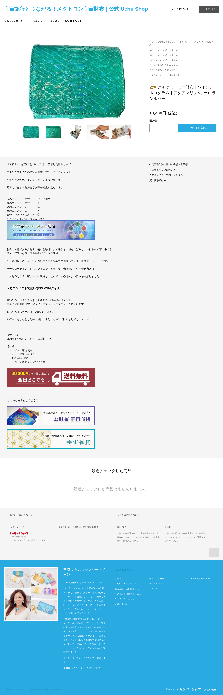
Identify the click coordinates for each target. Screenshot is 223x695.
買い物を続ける (157, 180)
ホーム (118, 578)
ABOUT (39, 20)
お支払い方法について (126, 583)
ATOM (159, 589)
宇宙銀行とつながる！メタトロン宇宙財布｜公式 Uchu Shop (76, 9)
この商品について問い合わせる (166, 175)
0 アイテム (208, 8)
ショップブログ (157, 578)
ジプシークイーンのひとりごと (87, 668)
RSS (151, 589)
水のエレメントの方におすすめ (163, 60)
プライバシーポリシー (126, 599)
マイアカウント (180, 8)
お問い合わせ (121, 604)
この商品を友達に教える (162, 170)
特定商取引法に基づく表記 (128, 594)
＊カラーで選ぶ (156, 65)
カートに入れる (196, 127)
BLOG (55, 20)
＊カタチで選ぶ (156, 70)
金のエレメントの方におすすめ (163, 55)
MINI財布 (171, 70)
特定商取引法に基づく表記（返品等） (169, 164)
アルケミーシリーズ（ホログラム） (165, 75)
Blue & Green (173, 65)
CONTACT (73, 20)
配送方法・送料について (127, 589)
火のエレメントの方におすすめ (163, 50)
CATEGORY (15, 20)
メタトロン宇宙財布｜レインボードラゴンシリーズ (172, 42)
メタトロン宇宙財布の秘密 (196, 578)
